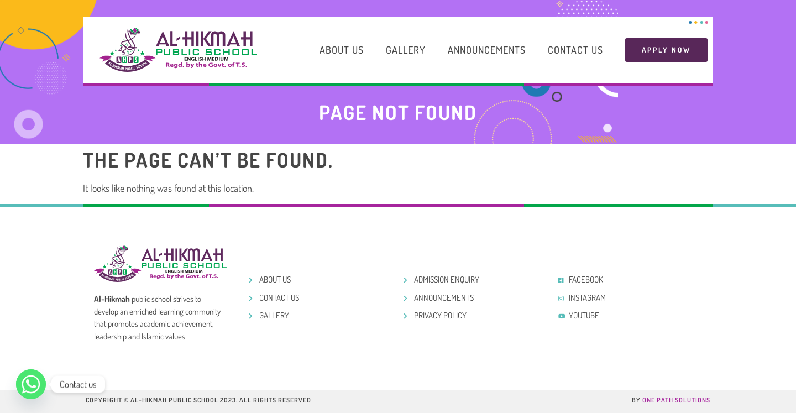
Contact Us (575, 50)
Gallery (406, 50)
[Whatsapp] (31, 384)
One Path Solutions (676, 400)
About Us (342, 50)
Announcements (487, 50)
